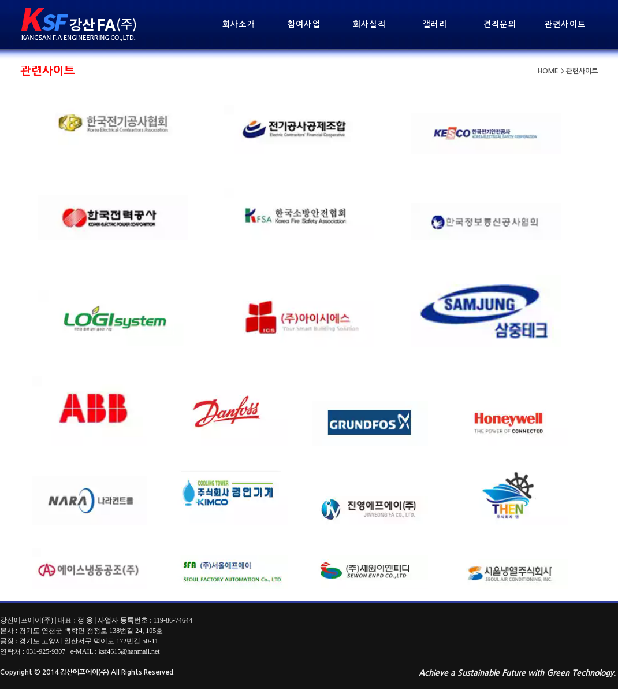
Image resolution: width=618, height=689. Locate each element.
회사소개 (239, 24)
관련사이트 (565, 24)
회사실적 (369, 24)
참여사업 (304, 24)
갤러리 (434, 24)
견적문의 (500, 24)
